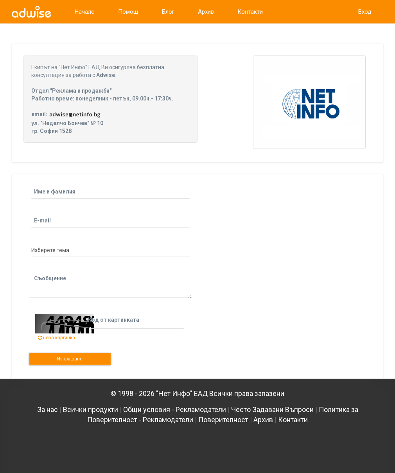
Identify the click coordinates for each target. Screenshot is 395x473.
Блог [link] (168, 11)
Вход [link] (365, 11)
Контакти (293, 420)
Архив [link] (206, 11)
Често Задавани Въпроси (272, 409)
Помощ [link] (128, 11)
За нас (47, 409)
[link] (31, 11)
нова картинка (56, 337)
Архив (263, 420)
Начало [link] (85, 11)
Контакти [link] (250, 11)
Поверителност (223, 420)
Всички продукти (90, 409)
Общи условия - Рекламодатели (174, 409)
